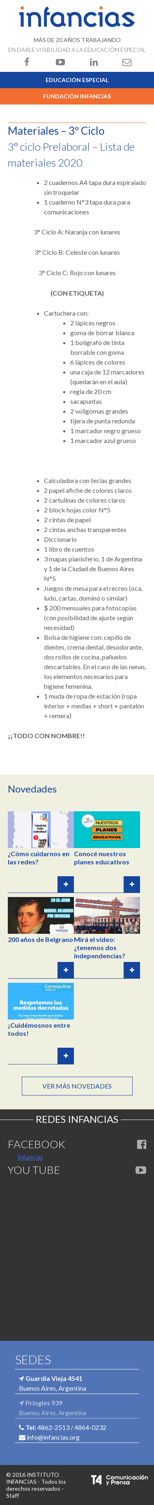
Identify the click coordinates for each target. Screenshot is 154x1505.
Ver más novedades (77, 1086)
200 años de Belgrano (40, 939)
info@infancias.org (53, 1437)
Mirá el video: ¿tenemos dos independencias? (99, 947)
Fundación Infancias (77, 96)
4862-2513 (53, 1427)
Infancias (30, 1157)
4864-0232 (90, 1427)
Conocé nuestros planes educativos (101, 858)
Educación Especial (77, 79)
